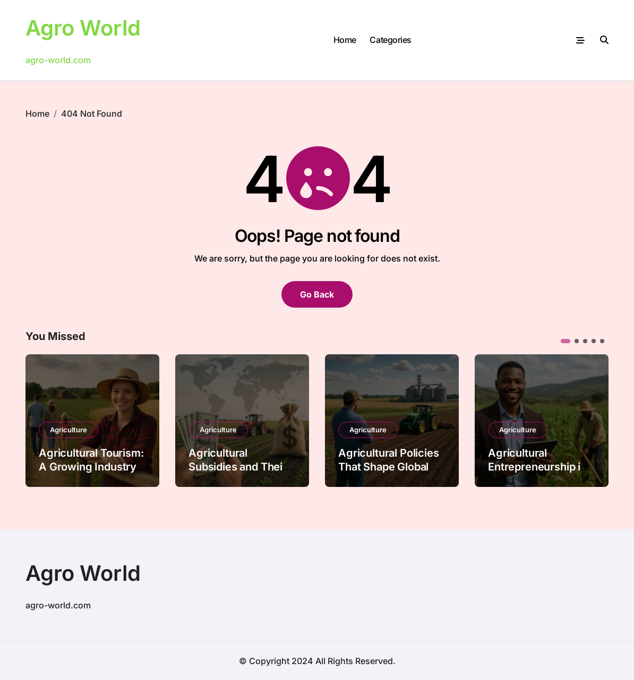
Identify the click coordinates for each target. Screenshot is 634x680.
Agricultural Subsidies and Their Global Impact (238, 467)
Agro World (83, 28)
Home (344, 39)
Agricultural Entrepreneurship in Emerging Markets (537, 467)
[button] (565, 341)
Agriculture (68, 429)
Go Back (317, 294)
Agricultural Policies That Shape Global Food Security (388, 467)
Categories (390, 39)
